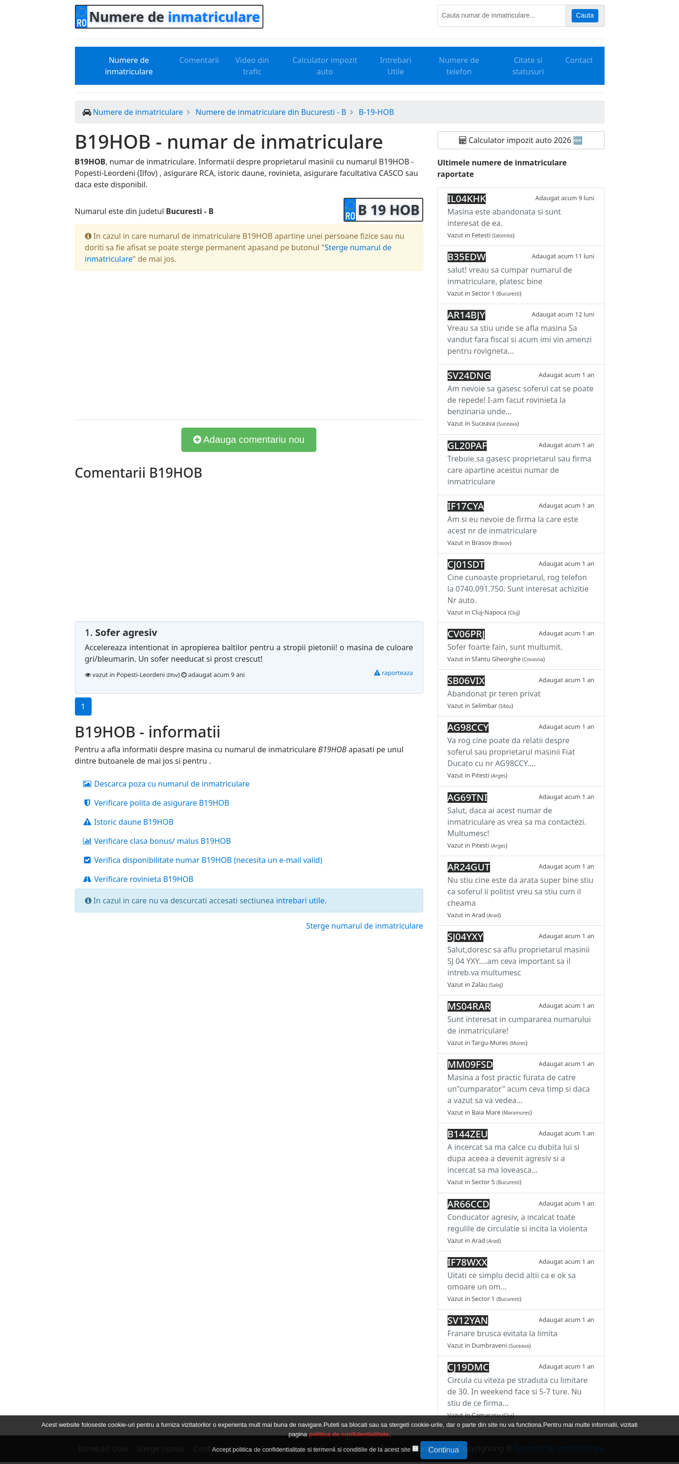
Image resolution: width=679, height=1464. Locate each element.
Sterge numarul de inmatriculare (364, 926)
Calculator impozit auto (324, 66)
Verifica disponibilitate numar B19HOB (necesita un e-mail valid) (203, 860)
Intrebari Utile (395, 66)
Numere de (174, 17)
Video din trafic (252, 66)
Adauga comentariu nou (249, 439)
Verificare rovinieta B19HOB (138, 879)
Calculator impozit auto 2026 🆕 (521, 140)
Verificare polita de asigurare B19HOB (156, 803)
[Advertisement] (249, 345)
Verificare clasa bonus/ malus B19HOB (157, 841)
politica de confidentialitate (349, 1434)
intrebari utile (300, 900)
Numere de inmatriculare (129, 66)
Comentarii (199, 60)
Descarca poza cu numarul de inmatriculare (166, 783)
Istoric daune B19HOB (128, 822)
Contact (579, 60)
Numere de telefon (459, 66)
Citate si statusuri (528, 66)
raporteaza (393, 672)
